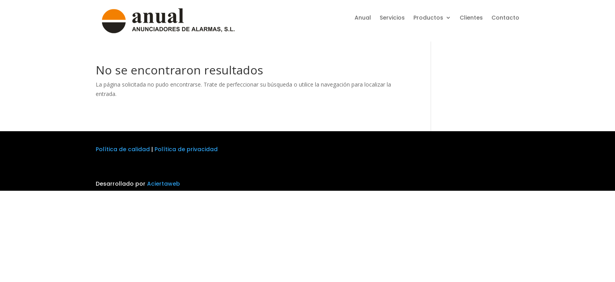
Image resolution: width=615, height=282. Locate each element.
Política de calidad (123, 149)
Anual (363, 18)
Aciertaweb (163, 184)
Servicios (392, 18)
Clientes (471, 18)
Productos (428, 18)
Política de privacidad (186, 149)
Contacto (505, 18)
